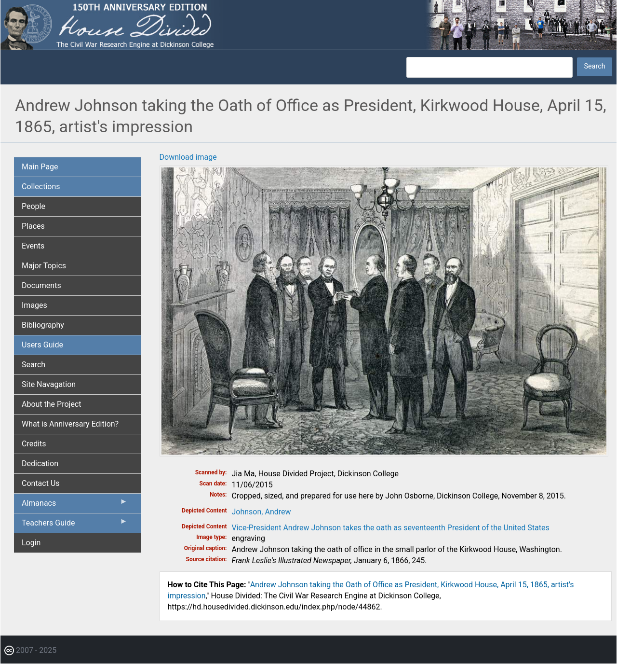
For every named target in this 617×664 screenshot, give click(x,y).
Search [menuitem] (33, 364)
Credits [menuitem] (34, 443)
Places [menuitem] (33, 226)
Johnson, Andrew (261, 511)
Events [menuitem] (33, 245)
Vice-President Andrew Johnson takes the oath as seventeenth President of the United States (391, 527)
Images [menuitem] (34, 305)
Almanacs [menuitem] (74, 505)
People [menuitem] (33, 206)
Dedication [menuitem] (40, 463)
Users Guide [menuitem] (42, 344)
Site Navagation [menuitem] (49, 384)
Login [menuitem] (31, 542)
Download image (188, 157)
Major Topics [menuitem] (44, 265)
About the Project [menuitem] (51, 404)
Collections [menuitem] (41, 186)
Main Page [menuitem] (40, 166)
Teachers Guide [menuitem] (74, 525)
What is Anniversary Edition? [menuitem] (70, 424)
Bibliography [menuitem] (43, 325)
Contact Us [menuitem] (41, 483)
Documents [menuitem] (41, 285)
